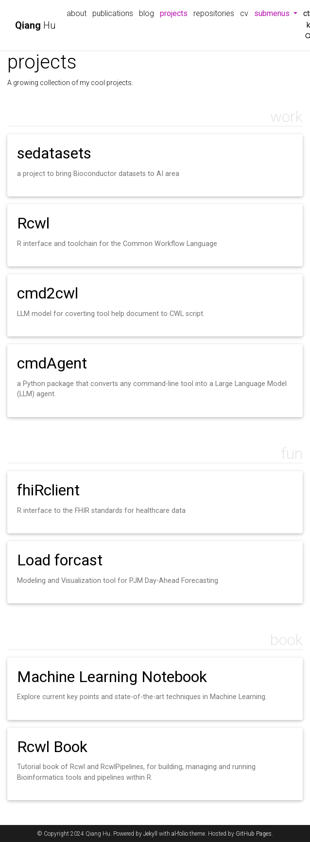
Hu (35, 25)
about (76, 13)
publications (112, 13)
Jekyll (150, 833)
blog (146, 13)
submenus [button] (277, 12)
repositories (213, 13)
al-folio (180, 833)
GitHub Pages (254, 833)
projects (175, 12)
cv (244, 13)
